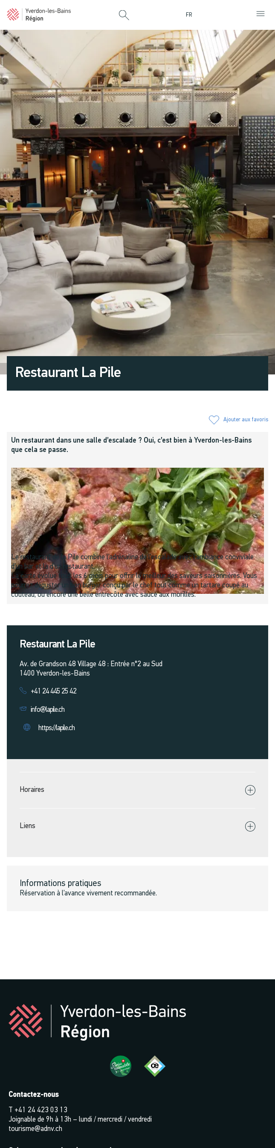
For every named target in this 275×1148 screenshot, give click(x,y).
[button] (124, 16)
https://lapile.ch (56, 728)
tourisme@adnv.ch (35, 1129)
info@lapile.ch (47, 710)
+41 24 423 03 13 (40, 1110)
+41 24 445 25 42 (53, 691)
